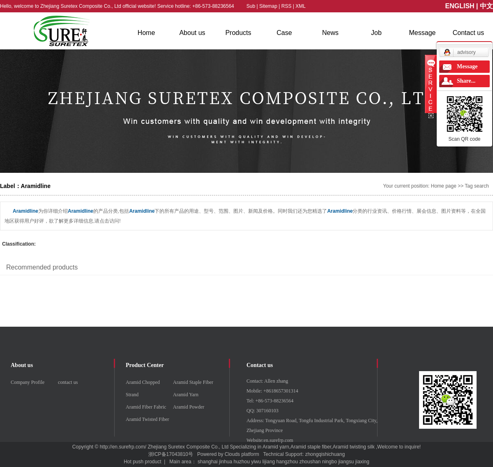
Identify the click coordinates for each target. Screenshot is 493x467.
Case (284, 32)
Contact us (468, 32)
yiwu (256, 462)
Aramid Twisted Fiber (147, 419)
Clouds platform (242, 454)
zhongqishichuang (325, 454)
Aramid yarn (276, 447)
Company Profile (27, 382)
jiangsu (346, 462)
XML (300, 6)
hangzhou (287, 462)
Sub (250, 6)
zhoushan (310, 462)
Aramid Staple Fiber (193, 382)
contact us (68, 382)
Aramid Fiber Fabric (146, 407)
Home (146, 32)
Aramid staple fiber (310, 447)
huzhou (241, 462)
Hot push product (142, 462)
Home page (443, 186)
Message (422, 32)
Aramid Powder (188, 407)
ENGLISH (460, 5)
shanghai (208, 462)
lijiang (269, 462)
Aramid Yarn (185, 394)
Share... (466, 81)
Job (376, 32)
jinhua (225, 462)
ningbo (329, 462)
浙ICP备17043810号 (170, 454)
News (330, 32)
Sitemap (269, 6)
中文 (486, 5)
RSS (286, 6)
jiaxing (362, 462)
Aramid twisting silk (354, 447)
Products (238, 32)
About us (192, 32)
